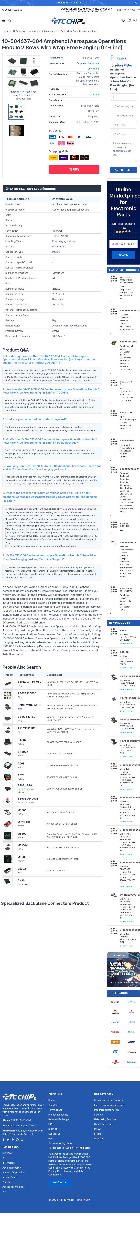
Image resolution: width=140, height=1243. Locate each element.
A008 (21, 763)
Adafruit (6, 1182)
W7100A (23, 845)
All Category (19, 31)
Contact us (54, 1133)
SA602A (23, 751)
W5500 (22, 810)
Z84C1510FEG (26, 716)
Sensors (98, 1114)
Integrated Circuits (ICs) (106, 1110)
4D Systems (9, 1163)
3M (4, 1158)
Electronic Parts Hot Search (69, 1148)
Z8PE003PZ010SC (29, 681)
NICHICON (7, 1153)
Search (123, 255)
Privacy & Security (58, 1114)
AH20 (21, 880)
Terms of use (55, 1110)
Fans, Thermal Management (109, 1105)
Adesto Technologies (13, 1187)
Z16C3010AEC (27, 728)
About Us (53, 1105)
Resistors (99, 1138)
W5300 (22, 833)
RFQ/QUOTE (54, 1129)
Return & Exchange (58, 1119)
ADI (4, 1191)
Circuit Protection (103, 1124)
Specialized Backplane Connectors (78, 31)
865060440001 (28, 798)
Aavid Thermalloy (11, 1167)
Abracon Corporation (13, 1172)
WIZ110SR (24, 822)
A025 (21, 775)
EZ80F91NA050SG (29, 705)
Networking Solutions (105, 1119)
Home (6, 31)
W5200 (22, 857)
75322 (22, 868)
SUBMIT (123, 170)
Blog (50, 1138)
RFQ (74, 169)
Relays (97, 1129)
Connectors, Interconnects (43, 31)
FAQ (50, 1124)
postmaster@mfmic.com (23, 1125)
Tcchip (78, 1200)
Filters (97, 1133)
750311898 (25, 785)
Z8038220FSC (27, 693)
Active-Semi (9, 1177)
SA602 (22, 740)
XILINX (87, 1200)
